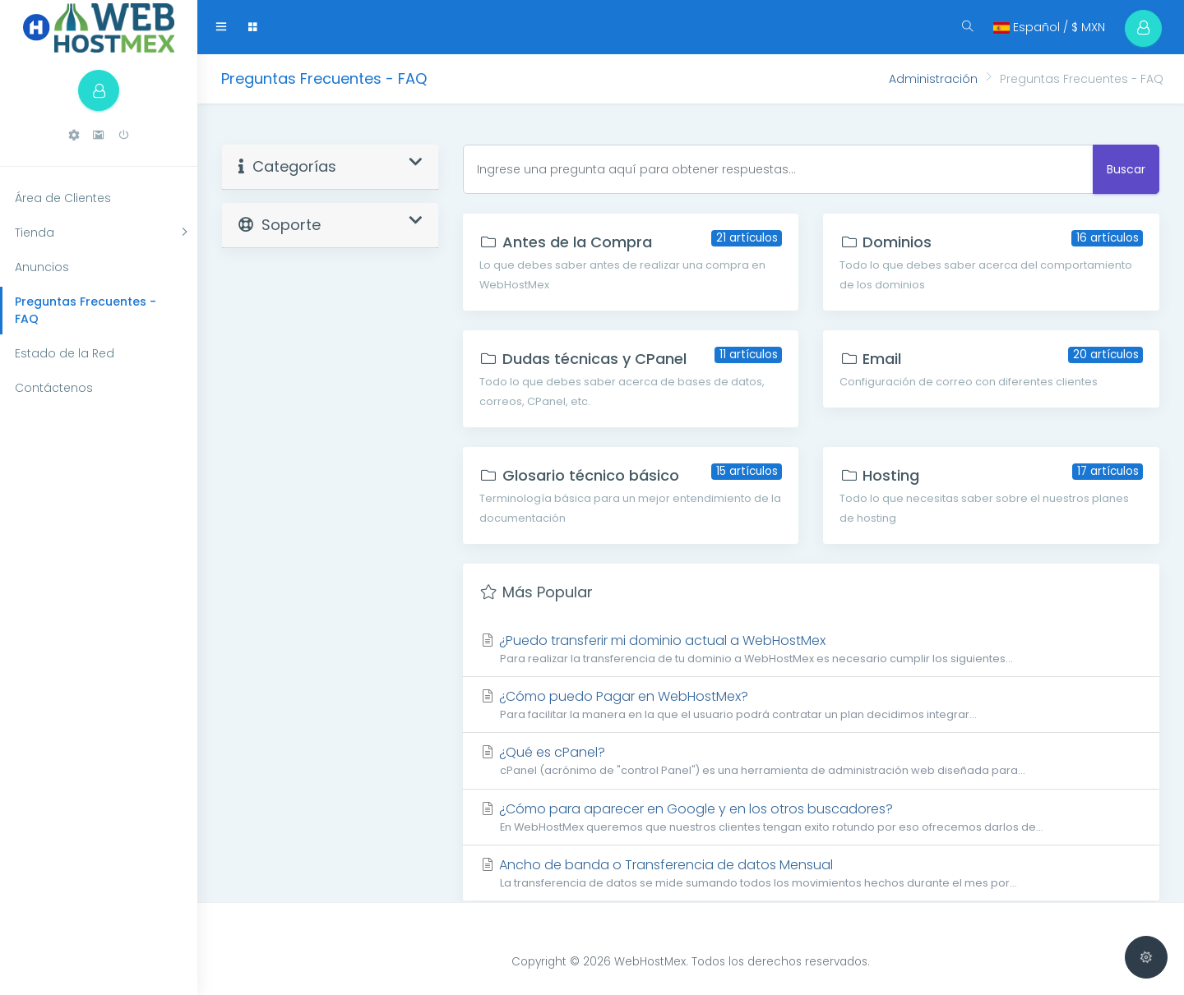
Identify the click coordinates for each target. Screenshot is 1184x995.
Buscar (1126, 169)
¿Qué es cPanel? (811, 760)
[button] (74, 135)
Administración (933, 79)
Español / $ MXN (1049, 27)
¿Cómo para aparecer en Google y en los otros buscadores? (811, 817)
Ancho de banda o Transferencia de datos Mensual (811, 873)
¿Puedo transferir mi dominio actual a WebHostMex (811, 648)
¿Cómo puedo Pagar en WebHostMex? (811, 704)
